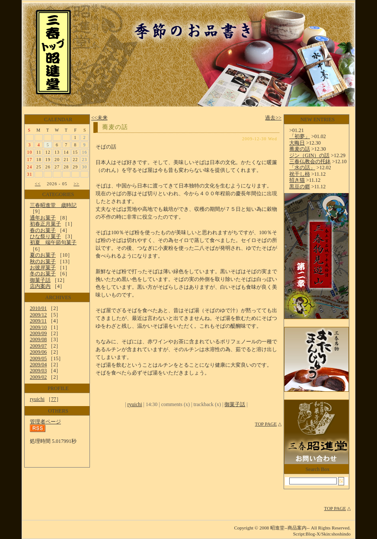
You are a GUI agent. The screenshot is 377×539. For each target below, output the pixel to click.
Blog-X (313, 533)
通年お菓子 (43, 218)
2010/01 (38, 308)
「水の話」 (302, 168)
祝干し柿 (299, 174)
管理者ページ (45, 422)
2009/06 (38, 352)
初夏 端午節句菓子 (53, 242)
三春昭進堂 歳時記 (53, 205)
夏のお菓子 (43, 255)
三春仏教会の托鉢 (310, 161)
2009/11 (38, 321)
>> (76, 183)
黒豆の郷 (299, 187)
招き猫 (297, 180)
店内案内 (40, 286)
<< (38, 183)
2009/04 (38, 364)
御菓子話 (40, 280)
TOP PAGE (266, 423)
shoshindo (341, 533)
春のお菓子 (43, 230)
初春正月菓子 (45, 224)
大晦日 (297, 143)
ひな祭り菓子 (45, 236)
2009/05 (38, 358)
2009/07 (38, 346)
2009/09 (38, 333)
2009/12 (38, 315)
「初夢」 (299, 136)
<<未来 (99, 118)
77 (53, 399)
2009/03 (38, 371)
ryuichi (37, 399)
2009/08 (38, 339)
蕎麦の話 (115, 127)
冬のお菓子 (43, 274)
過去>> (273, 118)
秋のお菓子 (43, 261)
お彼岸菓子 (43, 268)
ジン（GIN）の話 (309, 155)
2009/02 (38, 377)
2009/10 (38, 327)
